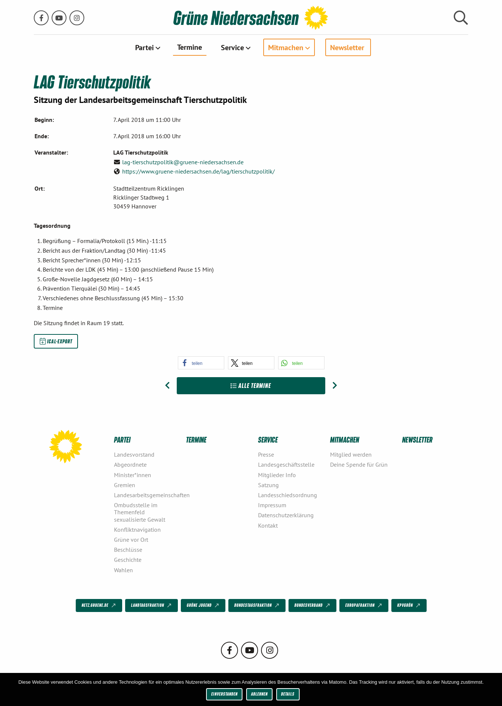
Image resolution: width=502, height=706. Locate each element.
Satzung (268, 485)
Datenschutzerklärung (286, 515)
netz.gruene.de (99, 605)
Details (287, 694)
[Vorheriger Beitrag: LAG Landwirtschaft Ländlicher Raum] (167, 385)
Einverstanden (224, 694)
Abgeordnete (130, 464)
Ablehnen (259, 694)
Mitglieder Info (277, 475)
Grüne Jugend (203, 605)
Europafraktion (364, 605)
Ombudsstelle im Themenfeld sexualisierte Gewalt (139, 512)
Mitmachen (285, 47)
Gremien (124, 485)
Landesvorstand (134, 454)
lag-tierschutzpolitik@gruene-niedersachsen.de (183, 162)
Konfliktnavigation (137, 529)
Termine (189, 47)
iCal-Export (56, 341)
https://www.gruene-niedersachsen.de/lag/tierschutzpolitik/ (198, 171)
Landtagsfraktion (152, 605)
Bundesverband (312, 605)
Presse (266, 454)
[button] (201, 362)
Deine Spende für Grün (359, 464)
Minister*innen (132, 475)
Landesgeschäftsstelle (286, 464)
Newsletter (347, 47)
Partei (144, 47)
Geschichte (127, 559)
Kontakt (268, 525)
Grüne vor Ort (131, 539)
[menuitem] (147, 47)
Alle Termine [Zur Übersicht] (251, 385)
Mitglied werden (351, 454)
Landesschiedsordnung (287, 495)
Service (232, 47)
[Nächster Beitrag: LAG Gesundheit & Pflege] (335, 385)
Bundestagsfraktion (257, 605)
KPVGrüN (409, 605)
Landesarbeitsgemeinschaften (147, 495)
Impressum (272, 505)
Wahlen (123, 570)
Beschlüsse (128, 549)
